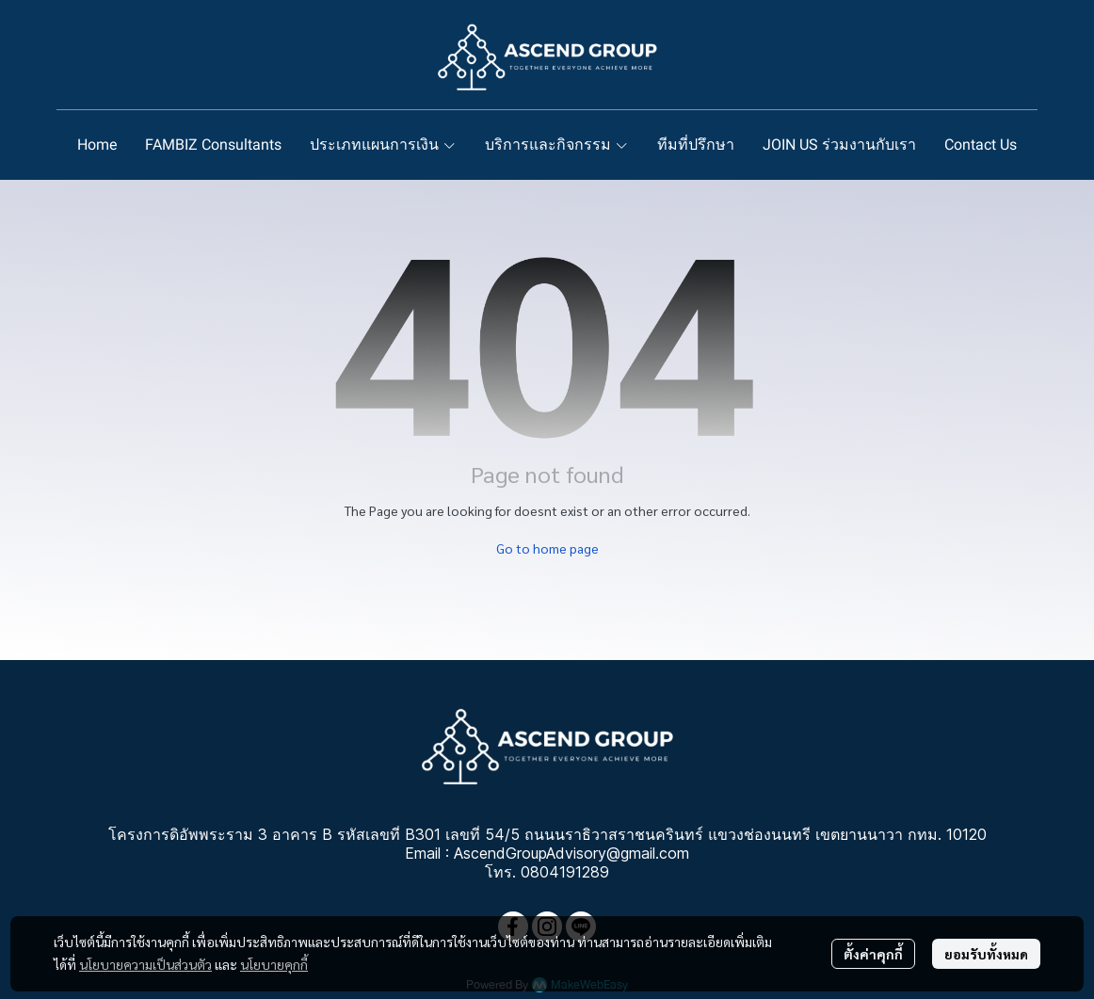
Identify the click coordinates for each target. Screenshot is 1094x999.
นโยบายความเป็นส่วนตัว (145, 964)
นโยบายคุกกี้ (274, 964)
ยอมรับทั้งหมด (986, 953)
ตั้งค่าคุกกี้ (873, 953)
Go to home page (547, 548)
